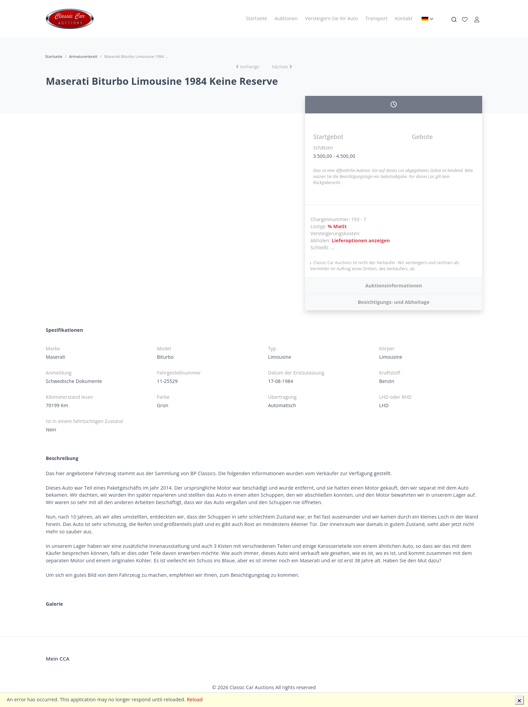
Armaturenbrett (83, 56)
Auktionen (286, 18)
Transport (376, 18)
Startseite (256, 18)
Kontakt (403, 18)
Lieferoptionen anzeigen (361, 240)
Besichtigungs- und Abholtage (393, 302)
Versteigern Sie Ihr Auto (331, 18)
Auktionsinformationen (393, 285)
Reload (195, 699)
